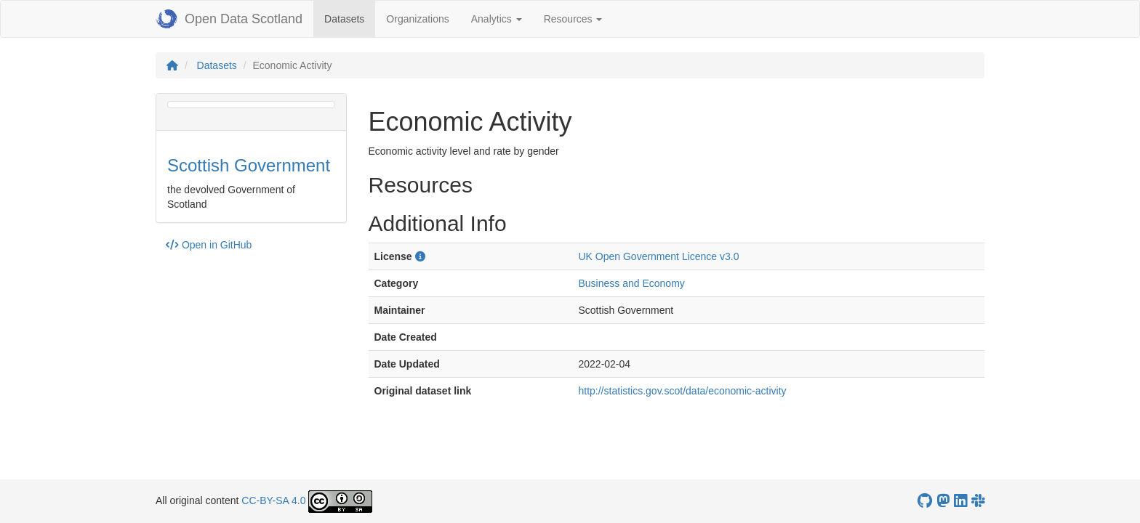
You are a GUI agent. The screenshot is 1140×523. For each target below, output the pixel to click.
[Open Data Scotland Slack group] (977, 500)
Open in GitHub (209, 245)
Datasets (349, 18)
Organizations (417, 19)
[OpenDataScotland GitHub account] (925, 500)
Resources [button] (573, 19)
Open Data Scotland (229, 19)
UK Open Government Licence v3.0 (658, 256)
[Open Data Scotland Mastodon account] (943, 500)
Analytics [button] (496, 19)
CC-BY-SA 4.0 (273, 500)
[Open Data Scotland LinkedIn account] (960, 500)
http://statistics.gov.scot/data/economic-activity (682, 391)
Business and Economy (631, 283)
